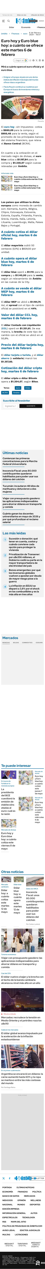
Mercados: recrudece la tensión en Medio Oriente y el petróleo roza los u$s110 (21, 1020)
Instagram (15, 1178)
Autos (34, 1213)
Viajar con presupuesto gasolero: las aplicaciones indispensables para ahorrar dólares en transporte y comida (22, 502)
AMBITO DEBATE (36, 1245)
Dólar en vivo (21, 15)
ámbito (4, 34)
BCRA (5, 392)
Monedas (6, 642)
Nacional (7, 1204)
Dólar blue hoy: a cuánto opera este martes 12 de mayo (18, 900)
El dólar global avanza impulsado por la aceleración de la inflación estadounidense (21, 1036)
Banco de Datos (10, 1196)
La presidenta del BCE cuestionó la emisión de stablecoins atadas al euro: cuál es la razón (8, 802)
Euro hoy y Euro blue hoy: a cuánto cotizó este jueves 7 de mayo (39, 785)
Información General (14, 1213)
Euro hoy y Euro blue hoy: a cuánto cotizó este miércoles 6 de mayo (39, 812)
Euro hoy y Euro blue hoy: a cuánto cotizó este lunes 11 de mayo (27, 187)
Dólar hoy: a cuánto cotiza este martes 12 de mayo (5, 901)
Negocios (7, 1200)
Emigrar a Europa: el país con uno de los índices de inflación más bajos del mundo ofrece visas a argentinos (21, 80)
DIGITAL (9, 1245)
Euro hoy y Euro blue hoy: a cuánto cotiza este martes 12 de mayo (28, 179)
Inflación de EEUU (37, 15)
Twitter (3, 1178)
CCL (4, 328)
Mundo (21, 1204)
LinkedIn (22, 1178)
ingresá (41, 21)
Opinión (21, 1200)
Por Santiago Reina (8, 1087)
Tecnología (28, 1217)
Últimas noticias (25, 1187)
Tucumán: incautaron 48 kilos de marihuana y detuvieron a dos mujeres (21, 488)
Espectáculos (9, 1217)
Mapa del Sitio (18, 1222)
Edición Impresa (10, 1209)
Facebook (9, 1178)
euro (25, 34)
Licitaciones (21, 1234)
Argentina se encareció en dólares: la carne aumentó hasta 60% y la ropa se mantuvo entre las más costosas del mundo (22, 1078)
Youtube (28, 1178)
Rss (4, 1222)
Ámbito (16, 392)
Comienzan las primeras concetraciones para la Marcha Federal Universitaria (20, 461)
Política (36, 1192)
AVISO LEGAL (8, 1230)
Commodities (27, 642)
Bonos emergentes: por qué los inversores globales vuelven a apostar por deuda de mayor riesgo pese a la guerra (25, 576)
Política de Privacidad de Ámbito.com (22, 1226)
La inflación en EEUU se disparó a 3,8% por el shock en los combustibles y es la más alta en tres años (24, 590)
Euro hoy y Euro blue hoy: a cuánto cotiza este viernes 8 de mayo (8, 841)
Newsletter (37, 1178)
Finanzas (15, 34)
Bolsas (16, 642)
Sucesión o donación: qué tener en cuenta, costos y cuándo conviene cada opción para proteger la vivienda (23, 544)
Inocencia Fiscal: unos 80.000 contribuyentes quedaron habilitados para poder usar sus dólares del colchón (20, 475)
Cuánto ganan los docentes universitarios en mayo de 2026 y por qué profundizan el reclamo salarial (21, 518)
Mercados (29, 1196)
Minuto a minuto (10, 1014)
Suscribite (31, 406)
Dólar (11, 27)
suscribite (33, 21)
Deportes (35, 1204)
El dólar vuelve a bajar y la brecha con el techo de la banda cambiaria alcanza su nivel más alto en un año (22, 980)
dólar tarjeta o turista (17, 355)
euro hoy (9, 126)
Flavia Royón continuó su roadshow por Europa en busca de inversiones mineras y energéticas (21, 90)
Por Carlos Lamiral (33, 924)
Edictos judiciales (30, 1230)
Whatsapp (35, 1178)
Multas (6, 1234)
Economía (25, 27)
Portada (7, 1187)
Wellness (35, 1200)
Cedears (39, 642)
